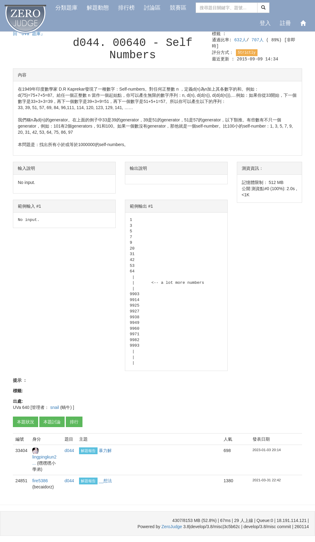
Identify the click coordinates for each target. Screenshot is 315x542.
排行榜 (126, 8)
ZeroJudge (171, 526)
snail (55, 407)
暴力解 (105, 450)
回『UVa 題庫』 (29, 33)
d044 (69, 450)
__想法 (105, 480)
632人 (240, 40)
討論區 (152, 8)
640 (25, 407)
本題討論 (52, 421)
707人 (259, 40)
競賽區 (178, 8)
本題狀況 (25, 421)
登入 (265, 23)
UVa (17, 407)
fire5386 (40, 480)
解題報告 (88, 451)
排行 (74, 421)
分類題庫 (66, 8)
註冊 (285, 23)
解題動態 (98, 8)
